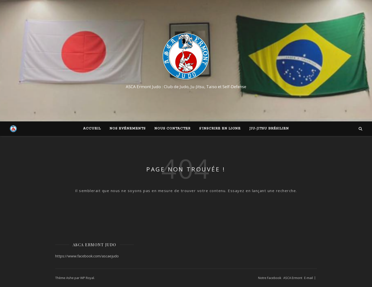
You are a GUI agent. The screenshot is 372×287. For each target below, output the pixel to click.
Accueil (92, 129)
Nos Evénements (128, 129)
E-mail (308, 278)
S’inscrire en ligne (220, 129)
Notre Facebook (269, 278)
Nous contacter (172, 129)
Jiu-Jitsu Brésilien (269, 129)
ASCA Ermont (292, 278)
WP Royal (87, 278)
